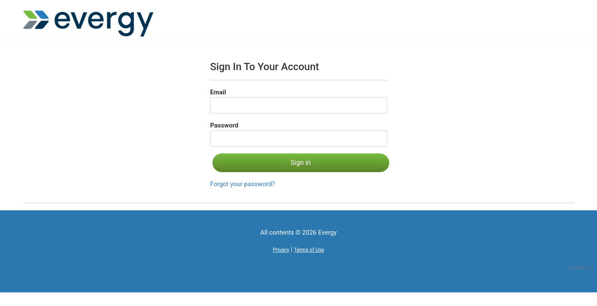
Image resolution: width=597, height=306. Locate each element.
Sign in (301, 163)
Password (224, 125)
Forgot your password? (242, 184)
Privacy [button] (281, 250)
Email (218, 92)
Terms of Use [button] (309, 250)
